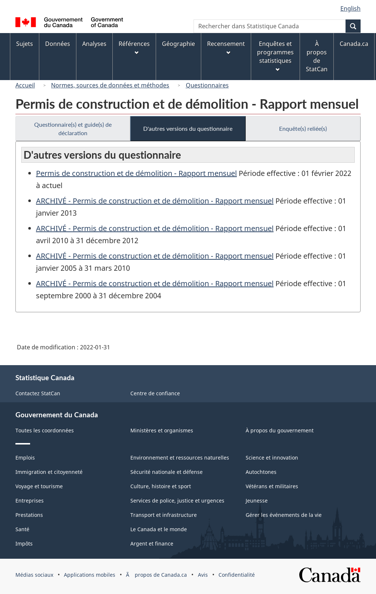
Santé (22, 529)
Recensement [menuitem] (226, 47)
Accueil (25, 85)
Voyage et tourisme (39, 486)
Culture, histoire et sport (160, 486)
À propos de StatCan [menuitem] (317, 56)
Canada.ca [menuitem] (354, 44)
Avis (203, 574)
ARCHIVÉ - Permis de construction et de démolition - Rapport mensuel (155, 201)
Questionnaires (207, 85)
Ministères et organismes (161, 430)
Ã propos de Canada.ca (156, 574)
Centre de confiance (155, 393)
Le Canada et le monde (158, 529)
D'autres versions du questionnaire (187, 128)
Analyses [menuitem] (94, 44)
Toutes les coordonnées (44, 430)
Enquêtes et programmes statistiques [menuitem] (275, 56)
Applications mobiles (89, 574)
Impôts (24, 543)
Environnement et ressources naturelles (179, 457)
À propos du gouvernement (280, 430)
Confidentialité (236, 574)
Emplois (25, 457)
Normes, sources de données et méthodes (110, 85)
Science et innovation (272, 457)
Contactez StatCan (37, 393)
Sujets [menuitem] (24, 44)
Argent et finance (151, 543)
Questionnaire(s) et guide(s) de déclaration (73, 128)
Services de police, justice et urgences (177, 500)
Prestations (29, 514)
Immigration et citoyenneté (49, 471)
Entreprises (29, 500)
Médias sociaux (34, 574)
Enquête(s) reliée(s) (303, 128)
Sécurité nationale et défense (166, 471)
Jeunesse (257, 500)
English (350, 8)
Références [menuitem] (134, 47)
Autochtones (261, 471)
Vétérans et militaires (272, 486)
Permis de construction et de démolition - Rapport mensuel (136, 173)
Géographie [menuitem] (178, 44)
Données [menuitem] (57, 44)
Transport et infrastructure (163, 514)
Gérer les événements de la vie (284, 514)
